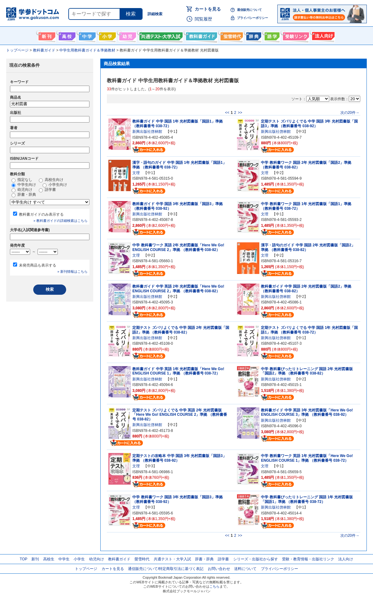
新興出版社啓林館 (147, 131)
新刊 (35, 559)
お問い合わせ (219, 569)
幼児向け (127, 35)
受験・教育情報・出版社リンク (308, 559)
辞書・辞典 (23, 194)
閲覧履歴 (203, 18)
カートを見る (208, 9)
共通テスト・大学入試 (160, 35)
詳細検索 (155, 14)
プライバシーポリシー (252, 18)
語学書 (271, 35)
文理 (136, 173)
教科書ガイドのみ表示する (41, 214)
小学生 (79, 559)
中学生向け (86, 35)
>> (240, 112)
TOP (23, 559)
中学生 (64, 559)
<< (227, 112)
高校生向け (66, 35)
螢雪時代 (231, 35)
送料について (245, 569)
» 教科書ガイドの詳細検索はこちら (61, 220)
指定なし (21, 179)
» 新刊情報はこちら (72, 271)
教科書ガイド (201, 35)
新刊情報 (46, 35)
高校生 (48, 559)
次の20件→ (349, 112)
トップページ (86, 569)
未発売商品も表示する (37, 265)
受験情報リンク (295, 35)
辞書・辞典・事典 (253, 35)
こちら (214, 586)
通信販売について (249, 9)
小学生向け (107, 35)
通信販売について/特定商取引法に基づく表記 (165, 569)
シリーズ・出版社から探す (255, 559)
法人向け (322, 35)
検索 (131, 13)
